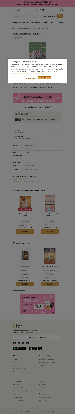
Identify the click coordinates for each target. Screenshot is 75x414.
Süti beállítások (30, 78)
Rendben (44, 78)
